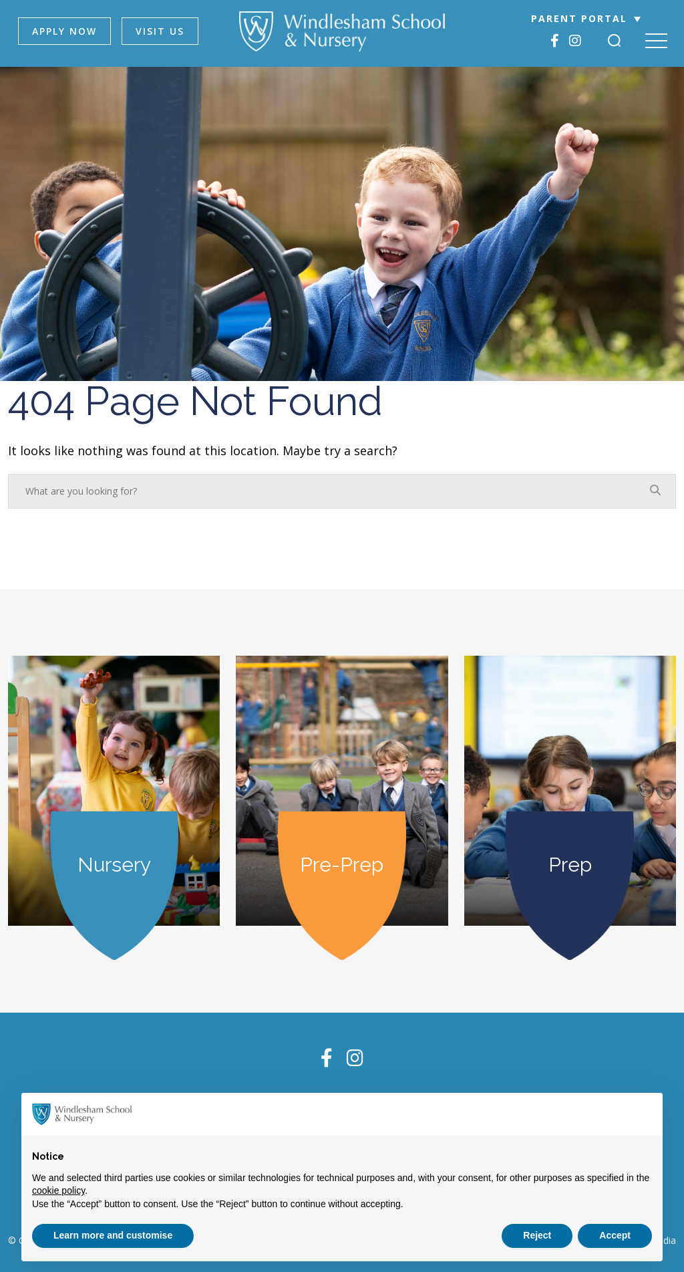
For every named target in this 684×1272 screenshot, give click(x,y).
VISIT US (160, 31)
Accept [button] (615, 1235)
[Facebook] (554, 40)
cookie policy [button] (58, 1190)
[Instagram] (575, 40)
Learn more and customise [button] (112, 1235)
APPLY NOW (64, 31)
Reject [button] (537, 1235)
